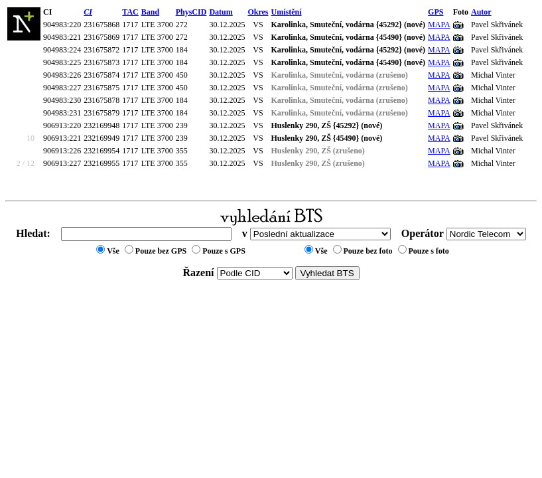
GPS (435, 12)
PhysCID (191, 12)
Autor (481, 12)
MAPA (439, 24)
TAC (130, 12)
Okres (257, 12)
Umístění (286, 12)
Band (150, 12)
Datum (220, 12)
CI (88, 12)
